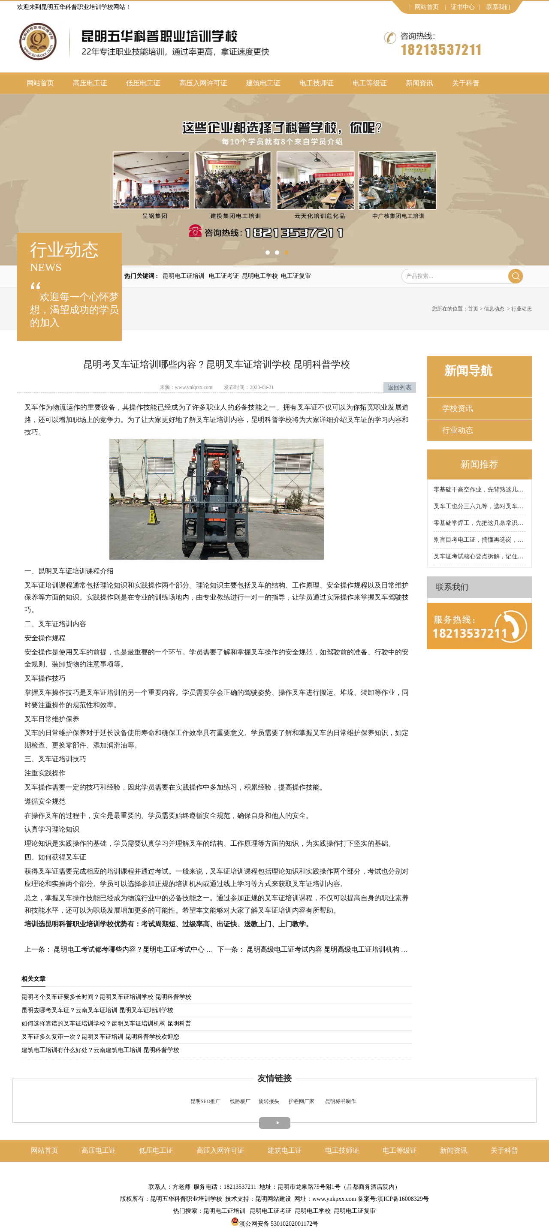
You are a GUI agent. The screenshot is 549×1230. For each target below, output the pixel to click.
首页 (473, 309)
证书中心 (463, 7)
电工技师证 (316, 83)
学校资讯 (457, 408)
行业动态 (457, 430)
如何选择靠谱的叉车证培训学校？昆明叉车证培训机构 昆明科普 (106, 1023)
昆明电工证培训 (184, 276)
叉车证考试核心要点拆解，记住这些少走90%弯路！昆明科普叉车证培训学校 (479, 556)
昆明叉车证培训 (62, 571)
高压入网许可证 (203, 83)
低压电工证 (143, 83)
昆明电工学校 (260, 276)
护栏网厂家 (301, 1101)
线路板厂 (240, 1101)
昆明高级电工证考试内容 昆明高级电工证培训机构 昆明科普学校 (343, 949)
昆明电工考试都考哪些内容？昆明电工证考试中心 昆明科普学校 (149, 949)
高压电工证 (90, 83)
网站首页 (427, 7)
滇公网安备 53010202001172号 (275, 1224)
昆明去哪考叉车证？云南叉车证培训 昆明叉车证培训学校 (97, 1010)
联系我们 (498, 7)
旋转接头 (269, 1101)
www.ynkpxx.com (194, 387)
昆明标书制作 (340, 1101)
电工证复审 (296, 276)
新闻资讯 (419, 83)
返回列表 (400, 387)
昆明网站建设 (273, 1199)
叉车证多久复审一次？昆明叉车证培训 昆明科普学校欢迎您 (100, 1037)
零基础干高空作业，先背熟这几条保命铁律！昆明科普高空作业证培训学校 (479, 489)
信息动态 (494, 309)
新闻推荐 (479, 464)
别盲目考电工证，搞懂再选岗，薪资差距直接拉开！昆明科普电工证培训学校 (479, 540)
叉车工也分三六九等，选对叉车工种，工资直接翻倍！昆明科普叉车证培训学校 (479, 506)
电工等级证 (370, 83)
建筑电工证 (263, 83)
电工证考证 (224, 276)
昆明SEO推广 (205, 1101)
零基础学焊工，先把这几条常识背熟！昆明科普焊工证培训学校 (479, 523)
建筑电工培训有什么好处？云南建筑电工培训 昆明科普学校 (100, 1050)
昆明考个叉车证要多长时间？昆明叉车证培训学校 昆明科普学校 (106, 997)
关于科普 (466, 83)
